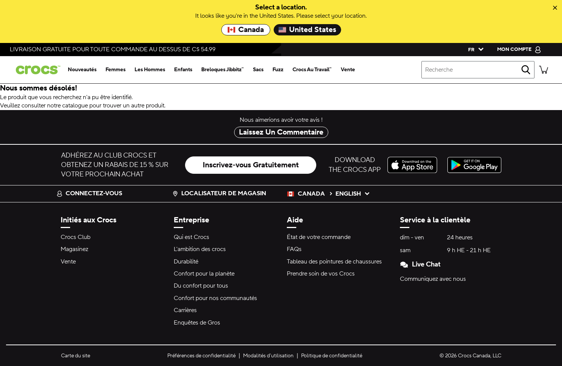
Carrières (185, 310)
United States (307, 30)
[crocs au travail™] (312, 69)
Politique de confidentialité (331, 355)
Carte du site (75, 355)
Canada (246, 30)
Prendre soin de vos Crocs (321, 273)
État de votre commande (319, 237)
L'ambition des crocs (200, 249)
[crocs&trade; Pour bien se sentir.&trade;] (36, 70)
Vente (68, 261)
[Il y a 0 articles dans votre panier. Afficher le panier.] (543, 69)
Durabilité (186, 261)
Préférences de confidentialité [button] (201, 355)
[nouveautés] (82, 69)
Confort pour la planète (204, 273)
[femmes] (115, 69)
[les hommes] (150, 69)
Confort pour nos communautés (215, 298)
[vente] (348, 69)
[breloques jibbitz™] (222, 69)
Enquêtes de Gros (197, 322)
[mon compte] (519, 49)
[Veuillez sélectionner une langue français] (474, 49)
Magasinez (74, 249)
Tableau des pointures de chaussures (334, 261)
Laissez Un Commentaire (281, 132)
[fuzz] (278, 69)
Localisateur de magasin (219, 193)
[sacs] (258, 69)
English (352, 194)
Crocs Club (75, 237)
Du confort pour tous (201, 285)
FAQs (294, 249)
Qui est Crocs (191, 237)
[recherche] (526, 69)
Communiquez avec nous (433, 279)
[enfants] (183, 69)
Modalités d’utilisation (268, 355)
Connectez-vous (89, 193)
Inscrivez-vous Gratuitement (251, 165)
